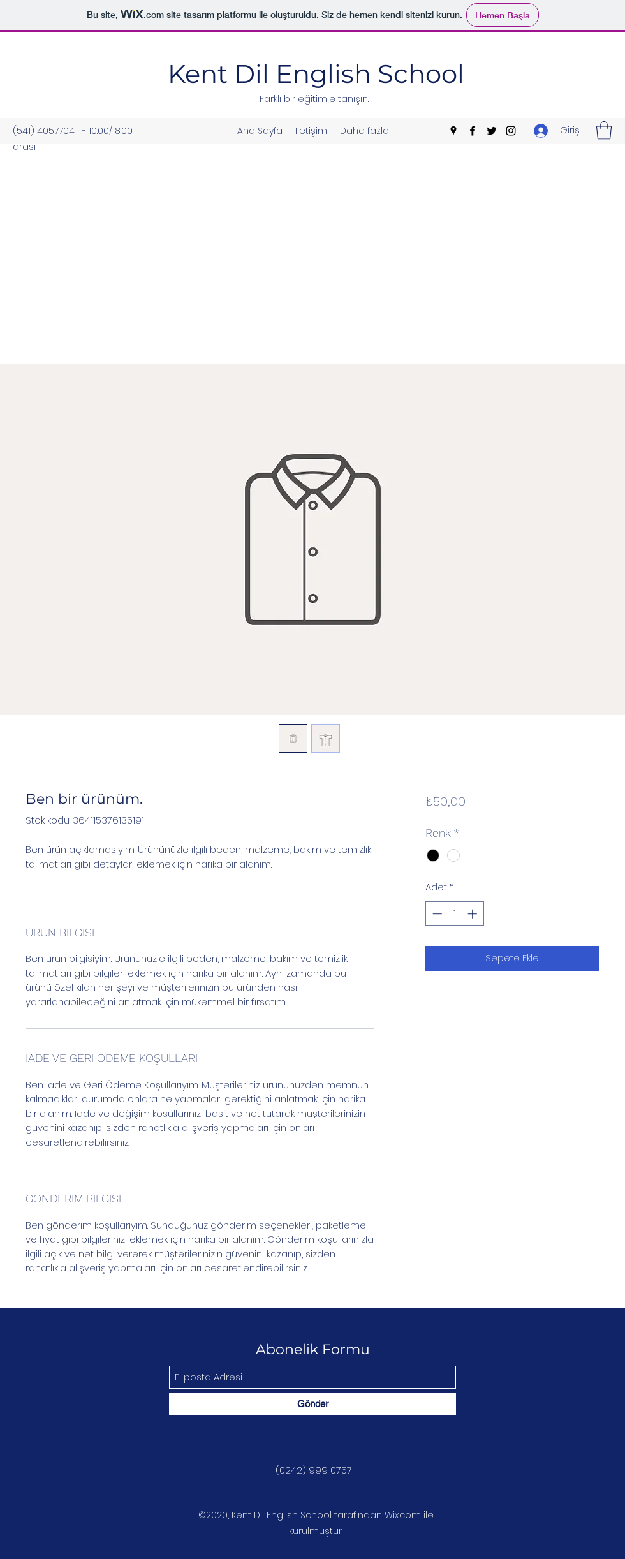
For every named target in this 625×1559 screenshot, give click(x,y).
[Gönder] (312, 1404)
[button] (604, 130)
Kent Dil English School (316, 73)
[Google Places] (453, 130)
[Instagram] (510, 130)
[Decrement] (436, 914)
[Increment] (473, 914)
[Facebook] (472, 130)
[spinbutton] (454, 914)
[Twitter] (491, 130)
